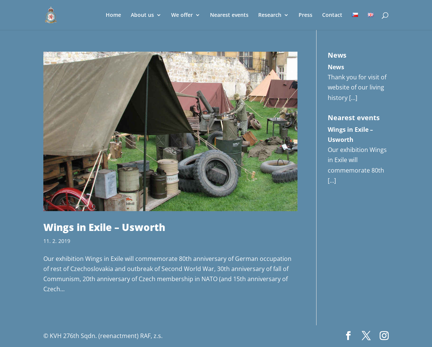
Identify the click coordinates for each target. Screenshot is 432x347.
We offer (182, 15)
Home (113, 15)
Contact (332, 15)
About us (142, 15)
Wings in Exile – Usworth (104, 227)
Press (305, 15)
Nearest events (229, 15)
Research (269, 15)
